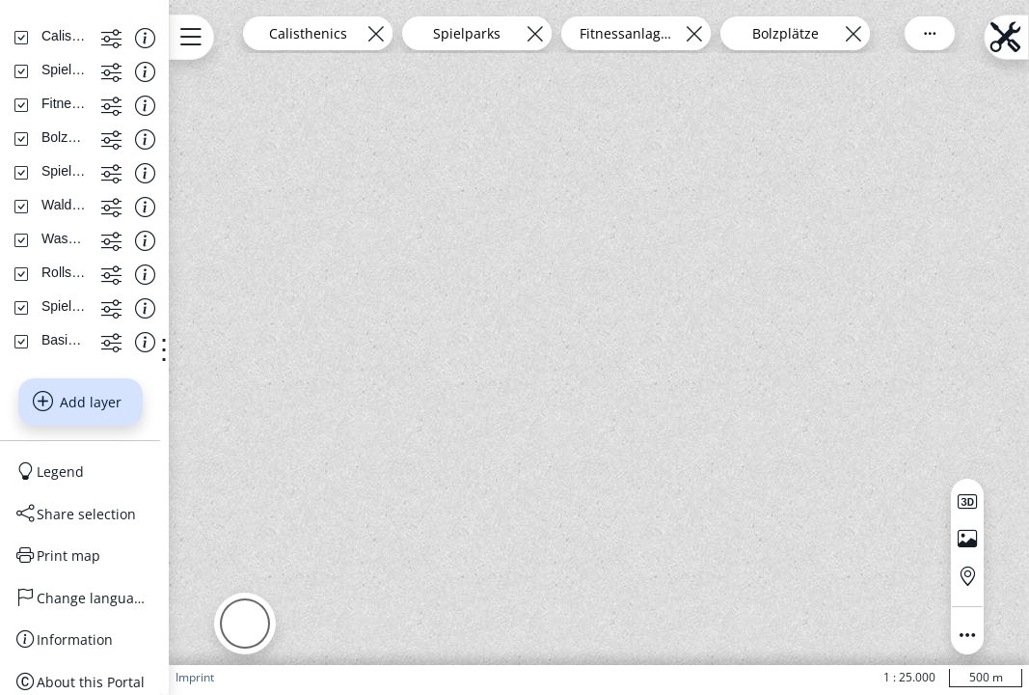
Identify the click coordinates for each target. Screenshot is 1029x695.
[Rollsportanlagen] (108, 440)
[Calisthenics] (98, 203)
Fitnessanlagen (750, 33)
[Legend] (125, 640)
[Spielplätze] (95, 474)
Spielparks (591, 33)
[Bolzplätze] (93, 305)
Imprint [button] (283, 677)
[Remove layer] (500, 33)
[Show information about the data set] (213, 205)
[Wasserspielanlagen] (108, 406)
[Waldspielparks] (107, 372)
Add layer (122, 570)
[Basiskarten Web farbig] (108, 507)
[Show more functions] (180, 205)
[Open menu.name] (280, 37)
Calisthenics (432, 33)
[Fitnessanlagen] (107, 271)
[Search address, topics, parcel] (111, 138)
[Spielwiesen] (98, 339)
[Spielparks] (93, 237)
